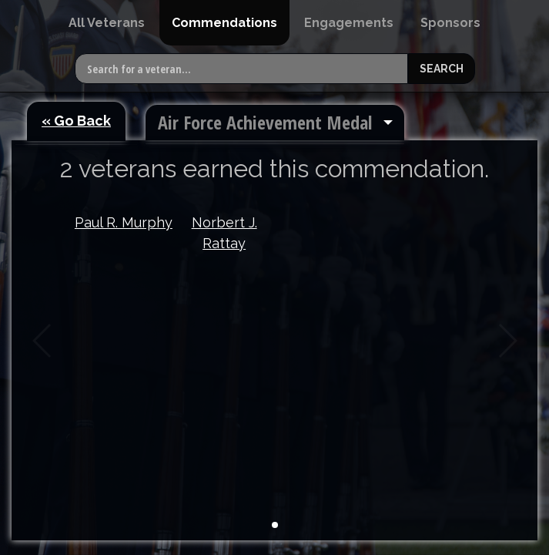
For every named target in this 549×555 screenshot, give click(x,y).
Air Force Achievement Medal (265, 122)
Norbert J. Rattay (224, 232)
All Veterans (107, 22)
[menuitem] (106, 22)
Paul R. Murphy (123, 222)
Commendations (224, 22)
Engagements (348, 22)
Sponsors (450, 22)
